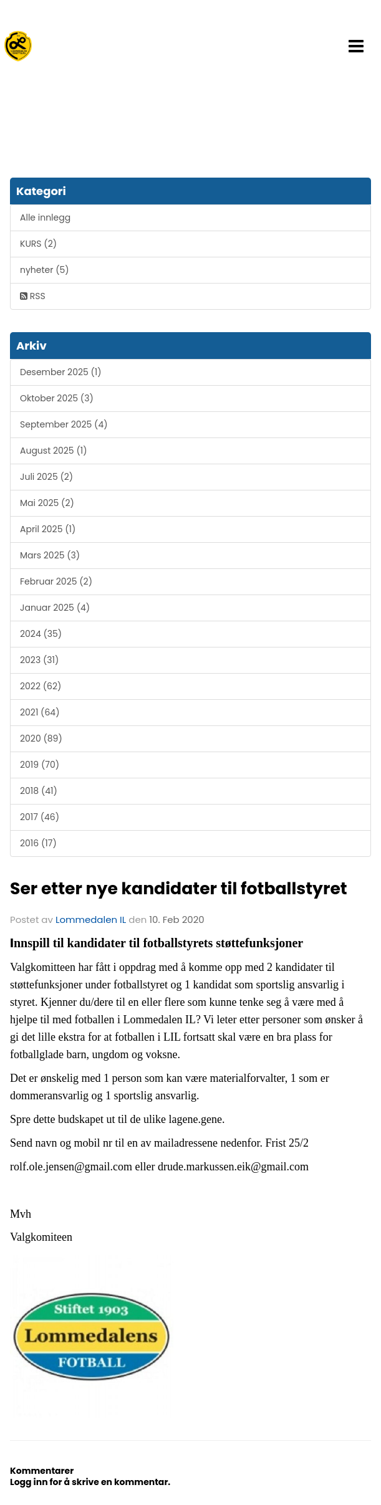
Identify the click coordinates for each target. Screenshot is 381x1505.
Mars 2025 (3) (50, 555)
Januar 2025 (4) (55, 607)
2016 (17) (38, 843)
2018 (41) (38, 791)
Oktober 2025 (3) (57, 398)
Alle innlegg (45, 217)
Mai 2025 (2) (47, 503)
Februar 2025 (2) (56, 581)
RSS (33, 296)
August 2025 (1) (53, 450)
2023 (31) (39, 660)
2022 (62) (40, 686)
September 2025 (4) (64, 424)
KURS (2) (38, 243)
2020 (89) (41, 738)
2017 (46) (39, 817)
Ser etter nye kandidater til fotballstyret (178, 888)
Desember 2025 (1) (61, 372)
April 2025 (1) (47, 529)
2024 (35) (41, 634)
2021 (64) (40, 712)
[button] (356, 46)
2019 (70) (39, 764)
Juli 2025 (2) (46, 477)
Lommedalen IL (90, 919)
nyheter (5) (44, 270)
